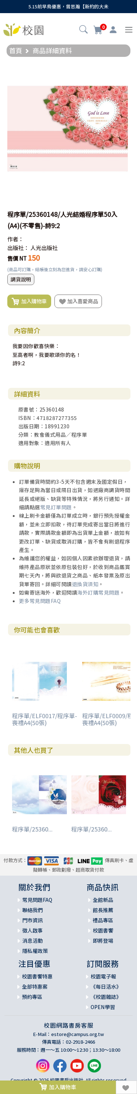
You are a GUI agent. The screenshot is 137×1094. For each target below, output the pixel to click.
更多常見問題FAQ (40, 600)
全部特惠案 (34, 986)
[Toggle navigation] (129, 29)
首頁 (15, 50)
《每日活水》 (106, 986)
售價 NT (17, 258)
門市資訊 (32, 920)
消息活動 (32, 940)
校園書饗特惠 (37, 976)
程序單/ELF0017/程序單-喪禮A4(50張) (44, 719)
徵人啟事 (32, 930)
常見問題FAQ (37, 899)
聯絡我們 (32, 910)
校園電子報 (103, 976)
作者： (15, 239)
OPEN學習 (103, 1007)
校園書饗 (103, 930)
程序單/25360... (32, 829)
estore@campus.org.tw (77, 1034)
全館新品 (103, 899)
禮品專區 (103, 920)
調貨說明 (21, 279)
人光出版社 (44, 248)
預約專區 (32, 996)
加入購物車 (29, 301)
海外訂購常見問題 (98, 592)
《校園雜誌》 (106, 996)
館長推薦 (103, 910)
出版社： (18, 248)
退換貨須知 (85, 584)
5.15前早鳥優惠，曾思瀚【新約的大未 (68, 6)
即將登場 (103, 940)
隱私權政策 (35, 950)
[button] (83, 30)
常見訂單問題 (56, 507)
